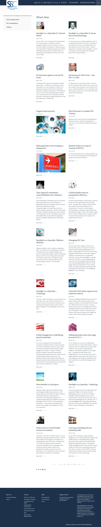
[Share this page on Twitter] (39, 469)
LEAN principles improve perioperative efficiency (78, 193)
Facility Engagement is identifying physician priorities (49, 336)
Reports (8, 499)
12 (79, 464)
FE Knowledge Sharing (87, 2)
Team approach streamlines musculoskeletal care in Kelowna (49, 193)
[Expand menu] (41, 2)
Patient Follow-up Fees (29, 508)
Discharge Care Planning (29, 499)
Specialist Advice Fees (29, 510)
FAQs (25, 512)
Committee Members (11, 497)
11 (76, 464)
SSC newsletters (12, 23)
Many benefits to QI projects (47, 384)
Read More (39, 57)
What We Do (47, 2)
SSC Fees (26, 494)
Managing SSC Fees (76, 240)
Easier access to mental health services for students (48, 429)
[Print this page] (45, 469)
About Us (37, 2)
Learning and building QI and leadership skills (80, 429)
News (56, 2)
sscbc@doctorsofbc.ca (64, 498)
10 (73, 464)
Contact (64, 2)
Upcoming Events (12, 19)
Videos (8, 27)
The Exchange (73, 2)
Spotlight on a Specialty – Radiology (83, 384)
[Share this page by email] (43, 469)
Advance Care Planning (29, 497)
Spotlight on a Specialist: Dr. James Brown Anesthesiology (82, 34)
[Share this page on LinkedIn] (41, 469)
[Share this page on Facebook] (37, 469)
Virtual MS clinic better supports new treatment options (83, 292)
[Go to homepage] (12, 5)
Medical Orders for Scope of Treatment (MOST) (80, 147)
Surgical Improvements (45, 111)
